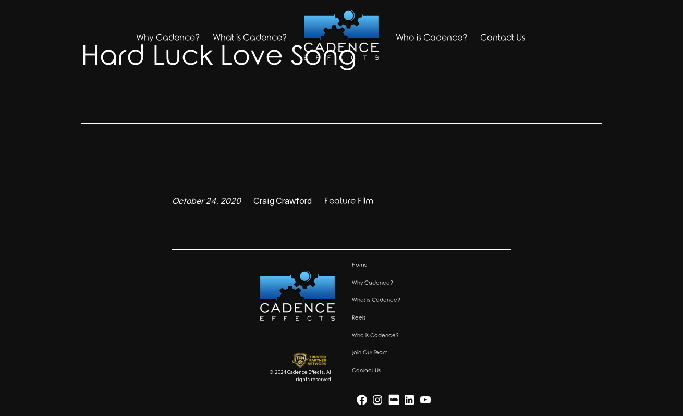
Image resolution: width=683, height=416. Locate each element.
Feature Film (348, 201)
